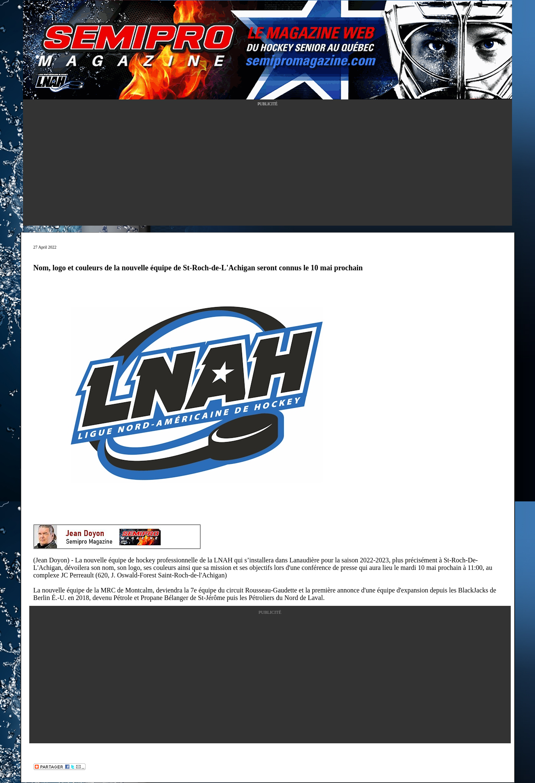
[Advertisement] (267, 167)
